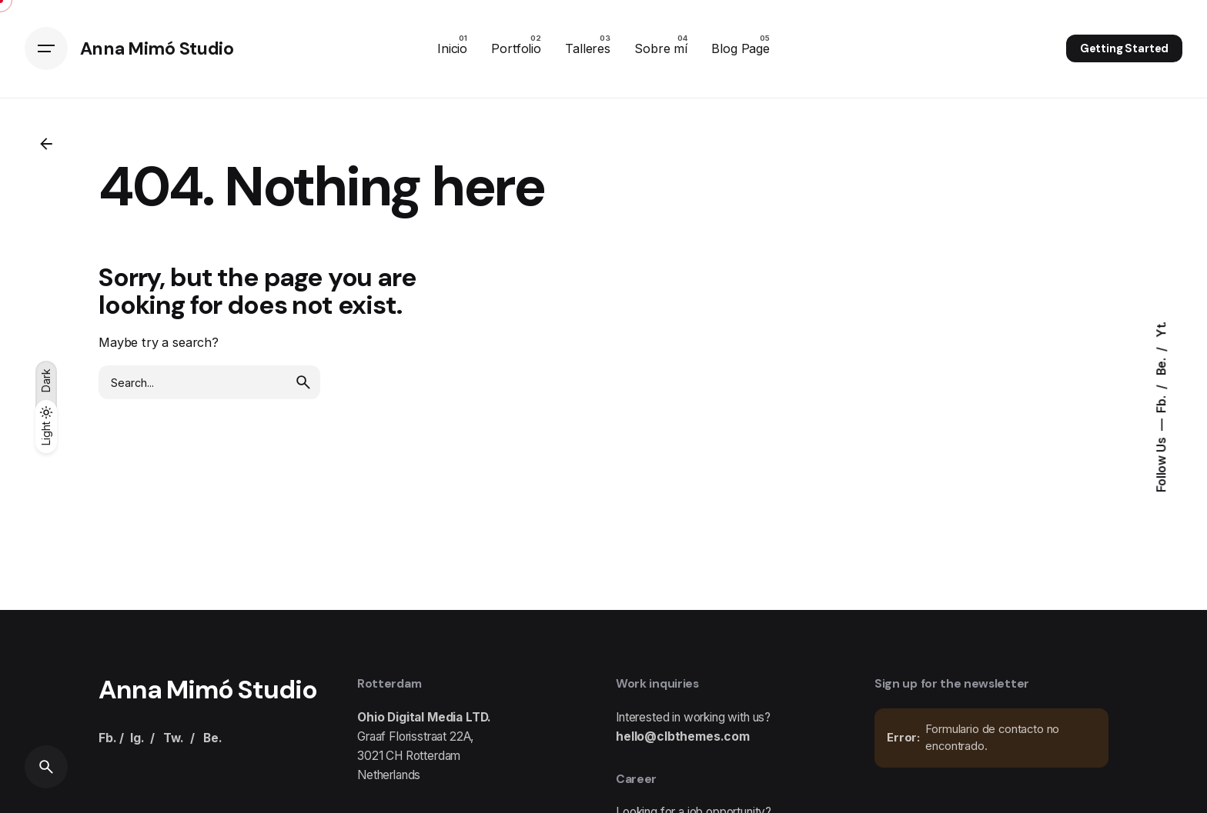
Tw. (173, 738)
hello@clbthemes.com (683, 736)
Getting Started (1124, 48)
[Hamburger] (46, 48)
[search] (303, 382)
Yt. (1161, 329)
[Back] (46, 143)
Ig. (137, 738)
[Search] (46, 766)
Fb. (1161, 402)
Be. (1161, 365)
